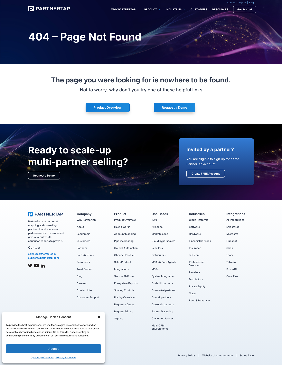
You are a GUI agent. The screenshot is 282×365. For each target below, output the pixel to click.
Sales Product (122, 262)
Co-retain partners (163, 304)
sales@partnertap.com (42, 253)
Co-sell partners (161, 297)
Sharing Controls (124, 290)
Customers (199, 9)
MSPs (155, 269)
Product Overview (108, 107)
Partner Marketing (162, 311)
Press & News (85, 255)
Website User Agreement (217, 355)
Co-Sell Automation (126, 248)
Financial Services (200, 240)
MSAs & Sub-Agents (164, 262)
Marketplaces (160, 233)
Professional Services (196, 263)
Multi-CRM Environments (160, 327)
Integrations (121, 269)
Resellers (157, 248)
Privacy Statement (66, 357)
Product (150, 9)
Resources (220, 9)
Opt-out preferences (42, 357)
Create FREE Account (206, 173)
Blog (251, 2)
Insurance (195, 248)
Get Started (244, 9)
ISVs (154, 219)
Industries (174, 9)
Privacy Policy (186, 355)
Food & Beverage (199, 300)
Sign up (118, 318)
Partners (82, 248)
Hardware (195, 233)
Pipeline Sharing (124, 240)
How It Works (122, 226)
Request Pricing (123, 311)
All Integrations (235, 219)
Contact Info (84, 290)
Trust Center (84, 269)
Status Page (247, 355)
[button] (99, 317)
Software (194, 226)
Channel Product (124, 255)
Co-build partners (162, 283)
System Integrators (163, 276)
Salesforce (233, 226)
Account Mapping (125, 233)
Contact (231, 2)
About (80, 226)
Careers (82, 283)
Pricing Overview (124, 297)
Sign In (242, 2)
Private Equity (197, 286)
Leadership (83, 233)
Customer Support (88, 297)
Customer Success (163, 318)
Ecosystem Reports (126, 283)
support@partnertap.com (43, 257)
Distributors (158, 255)
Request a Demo (174, 107)
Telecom (194, 255)
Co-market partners (163, 290)
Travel (192, 293)
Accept (53, 349)
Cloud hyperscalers (163, 240)
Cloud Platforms (198, 219)
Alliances (157, 226)
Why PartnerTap (123, 9)
